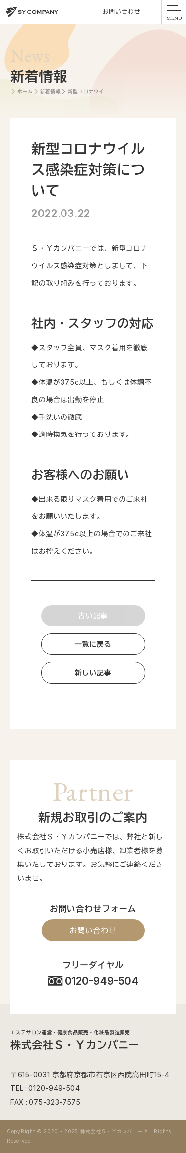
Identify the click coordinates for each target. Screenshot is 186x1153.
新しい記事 (93, 672)
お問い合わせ (121, 11)
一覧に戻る (93, 644)
